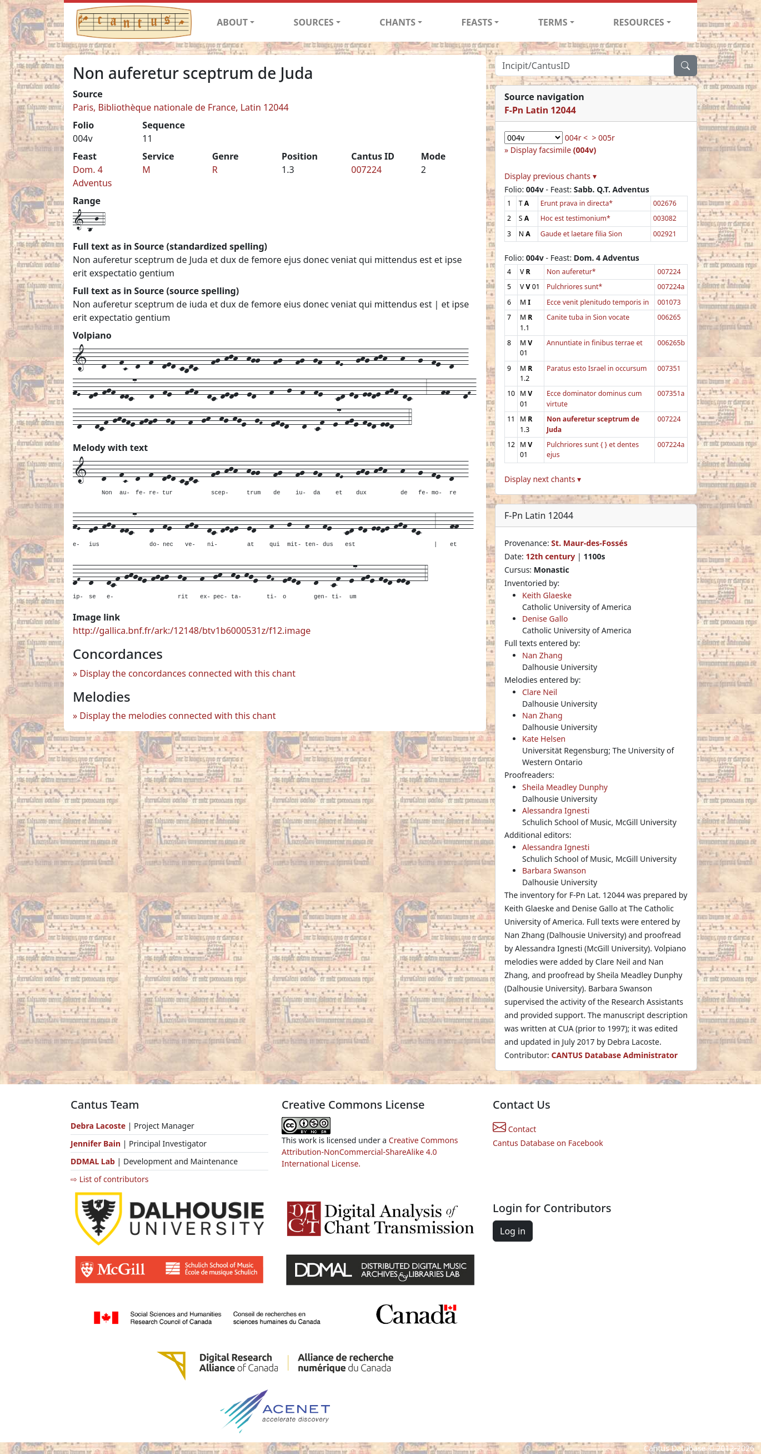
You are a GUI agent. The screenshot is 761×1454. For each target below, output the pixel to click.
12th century (550, 556)
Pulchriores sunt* (574, 286)
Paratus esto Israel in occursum (597, 368)
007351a (670, 393)
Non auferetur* (571, 271)
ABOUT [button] (232, 22)
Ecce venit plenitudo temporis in (598, 302)
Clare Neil (539, 692)
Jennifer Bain (97, 1143)
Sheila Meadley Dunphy (565, 787)
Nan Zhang (542, 655)
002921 (665, 234)
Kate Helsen (543, 738)
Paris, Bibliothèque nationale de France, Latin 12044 (181, 107)
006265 (668, 317)
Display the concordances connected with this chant (187, 673)
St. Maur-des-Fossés (589, 543)
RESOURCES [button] (638, 22)
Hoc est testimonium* (575, 218)
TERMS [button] (553, 22)
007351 (668, 368)
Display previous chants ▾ (550, 176)
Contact (514, 1129)
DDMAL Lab (93, 1161)
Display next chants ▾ (542, 479)
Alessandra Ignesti (555, 810)
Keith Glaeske (547, 595)
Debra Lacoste (98, 1125)
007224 (366, 169)
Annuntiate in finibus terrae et (595, 343)
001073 (668, 302)
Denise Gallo (545, 618)
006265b (671, 343)
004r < (576, 137)
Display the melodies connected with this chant (177, 715)
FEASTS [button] (477, 22)
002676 (665, 203)
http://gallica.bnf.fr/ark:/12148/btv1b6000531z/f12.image (192, 630)
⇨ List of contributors (109, 1179)
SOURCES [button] (314, 22)
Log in (512, 1231)
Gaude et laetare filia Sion (581, 234)
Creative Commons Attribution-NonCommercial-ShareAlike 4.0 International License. (370, 1152)
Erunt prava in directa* (576, 203)
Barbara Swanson (554, 870)
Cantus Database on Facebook (548, 1143)
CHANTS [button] (397, 22)
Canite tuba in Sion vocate (588, 317)
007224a (670, 286)
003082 (665, 218)
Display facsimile (553, 150)
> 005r (603, 137)
